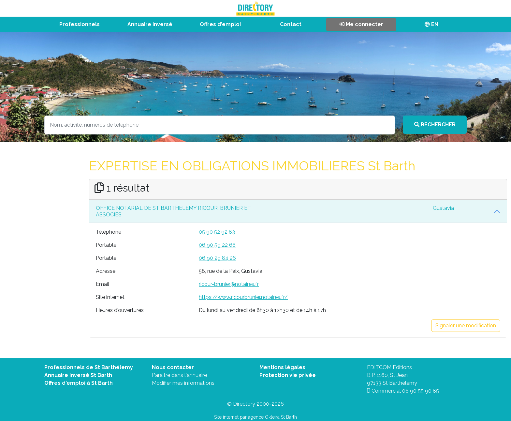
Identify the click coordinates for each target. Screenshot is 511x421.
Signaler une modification (465, 325)
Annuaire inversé (149, 24)
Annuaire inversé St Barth (78, 375)
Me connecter (361, 24)
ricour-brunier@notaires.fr (229, 284)
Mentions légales (282, 367)
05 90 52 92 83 (217, 232)
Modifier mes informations (183, 383)
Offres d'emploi (220, 24)
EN (431, 24)
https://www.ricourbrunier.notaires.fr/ (243, 297)
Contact (290, 24)
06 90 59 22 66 (217, 245)
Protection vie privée (287, 375)
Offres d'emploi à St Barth (78, 383)
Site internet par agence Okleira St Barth (255, 417)
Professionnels (79, 24)
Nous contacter (173, 367)
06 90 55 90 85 (420, 391)
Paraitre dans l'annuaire (179, 375)
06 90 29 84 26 (217, 258)
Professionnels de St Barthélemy (88, 367)
